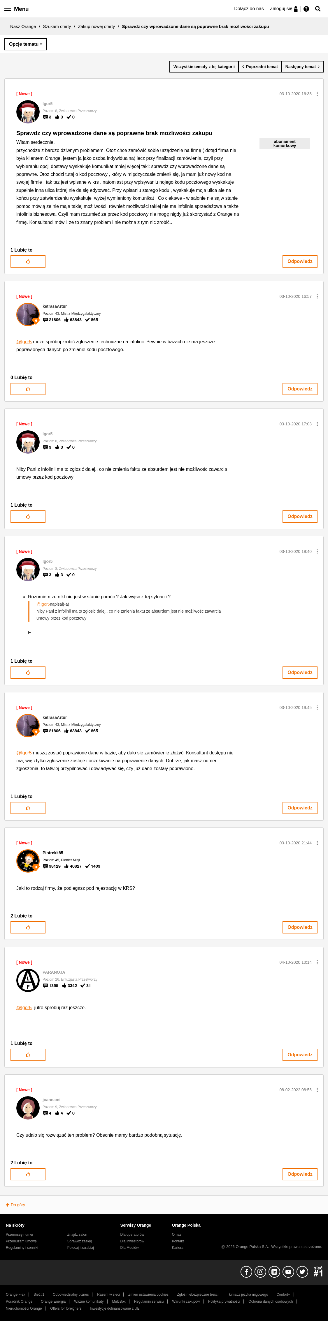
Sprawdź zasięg (79, 1241)
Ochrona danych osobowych (270, 1301)
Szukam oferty (57, 26)
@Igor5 (24, 341)
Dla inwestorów (132, 1241)
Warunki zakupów (186, 1301)
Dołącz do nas (249, 8)
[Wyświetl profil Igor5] (47, 103)
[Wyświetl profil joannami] (51, 1099)
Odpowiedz (299, 261)
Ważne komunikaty (89, 1301)
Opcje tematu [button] (23, 44)
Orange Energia (53, 1301)
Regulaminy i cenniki (22, 1248)
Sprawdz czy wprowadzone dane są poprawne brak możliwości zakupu (114, 133)
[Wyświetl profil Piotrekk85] (53, 852)
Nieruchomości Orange (24, 1308)
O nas (176, 1234)
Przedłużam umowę (21, 1241)
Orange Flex (15, 1294)
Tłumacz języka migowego (247, 1294)
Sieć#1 (39, 1294)
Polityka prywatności (224, 1301)
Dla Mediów (129, 1248)
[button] (317, 93)
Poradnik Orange (19, 1301)
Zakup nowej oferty (96, 26)
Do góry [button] (18, 1204)
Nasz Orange (23, 26)
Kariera (177, 1248)
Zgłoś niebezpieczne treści (197, 1294)
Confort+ (283, 1294)
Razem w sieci (108, 1294)
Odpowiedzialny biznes (71, 1294)
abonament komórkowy (284, 143)
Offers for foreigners (65, 1308)
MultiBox (119, 1301)
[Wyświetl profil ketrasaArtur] (55, 306)
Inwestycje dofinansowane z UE (114, 1308)
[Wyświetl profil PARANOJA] (54, 972)
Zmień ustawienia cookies (148, 1294)
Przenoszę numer (20, 1234)
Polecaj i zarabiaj (80, 1248)
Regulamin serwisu (149, 1301)
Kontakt (178, 1241)
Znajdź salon (77, 1234)
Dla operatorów (132, 1234)
